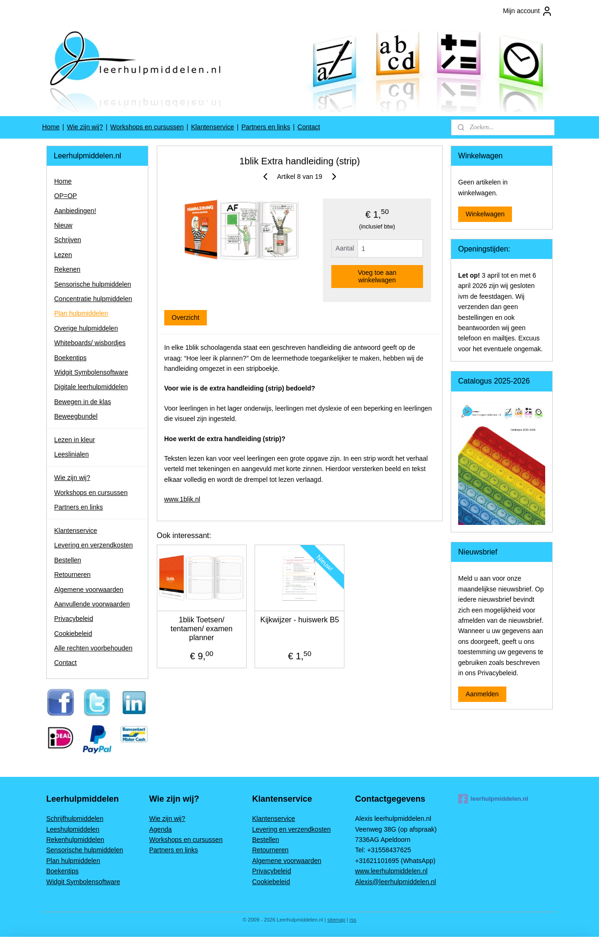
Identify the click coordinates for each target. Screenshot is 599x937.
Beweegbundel (76, 416)
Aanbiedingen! (75, 210)
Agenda (160, 829)
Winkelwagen (485, 214)
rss (353, 919)
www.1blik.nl (182, 499)
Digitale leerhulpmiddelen (91, 387)
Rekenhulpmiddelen (75, 839)
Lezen (63, 254)
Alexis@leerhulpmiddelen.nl (395, 881)
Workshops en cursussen (147, 127)
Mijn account (528, 11)
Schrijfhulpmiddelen (74, 818)
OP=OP (65, 195)
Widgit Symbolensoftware (91, 372)
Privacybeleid (73, 618)
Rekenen (67, 269)
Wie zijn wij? (85, 127)
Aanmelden (482, 694)
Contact (309, 127)
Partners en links (265, 127)
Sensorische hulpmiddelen (92, 284)
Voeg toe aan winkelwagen (377, 276)
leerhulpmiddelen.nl (493, 798)
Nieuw (63, 225)
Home (50, 127)
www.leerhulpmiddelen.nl (391, 871)
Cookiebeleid (73, 633)
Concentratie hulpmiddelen (93, 298)
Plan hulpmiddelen (81, 313)
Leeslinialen (71, 454)
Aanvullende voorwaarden (92, 604)
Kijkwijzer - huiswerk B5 (299, 620)
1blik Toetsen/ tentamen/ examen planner (201, 629)
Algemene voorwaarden (89, 589)
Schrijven (67, 239)
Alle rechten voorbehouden (93, 648)
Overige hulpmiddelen (86, 328)
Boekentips (70, 358)
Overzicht (185, 317)
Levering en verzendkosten (93, 545)
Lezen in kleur (74, 439)
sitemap (336, 919)
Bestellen (67, 560)
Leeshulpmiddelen (73, 829)
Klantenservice (212, 127)
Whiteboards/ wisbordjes (90, 343)
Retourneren (72, 574)
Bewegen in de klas (82, 402)
